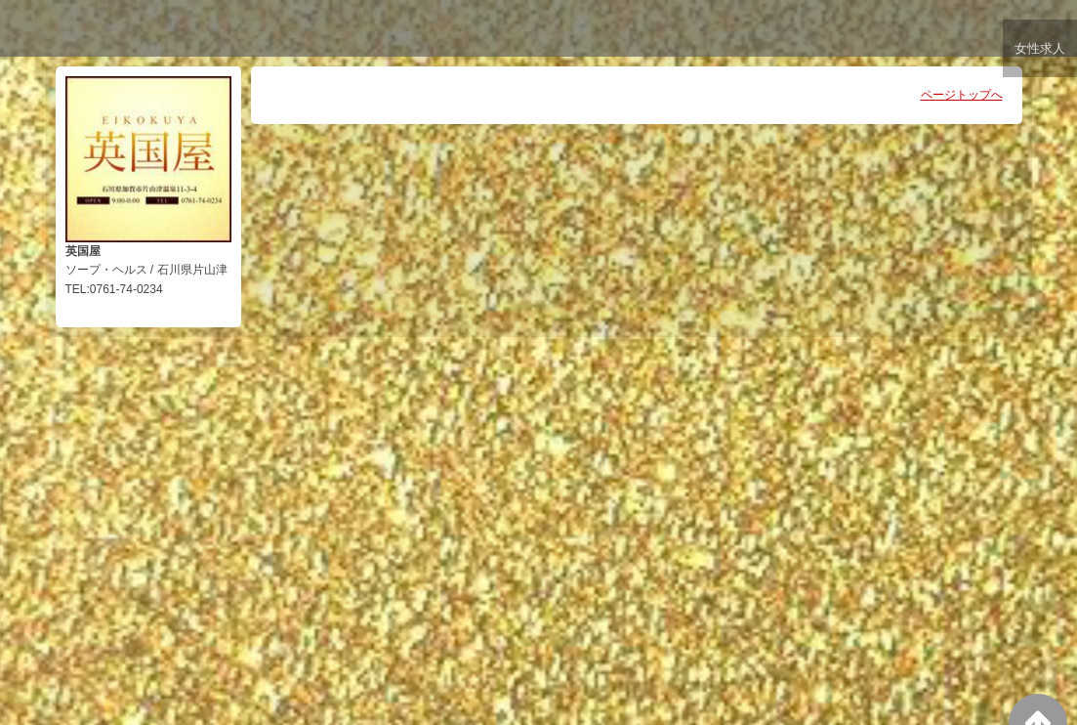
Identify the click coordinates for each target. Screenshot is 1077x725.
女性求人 (1039, 51)
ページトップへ (962, 95)
